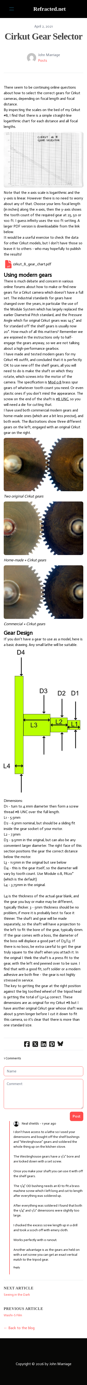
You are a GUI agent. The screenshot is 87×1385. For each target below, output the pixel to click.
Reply (16, 1267)
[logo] (49, 9)
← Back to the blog (19, 1328)
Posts (42, 60)
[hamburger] (12, 9)
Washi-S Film (13, 1315)
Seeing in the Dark (17, 1295)
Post (77, 1116)
